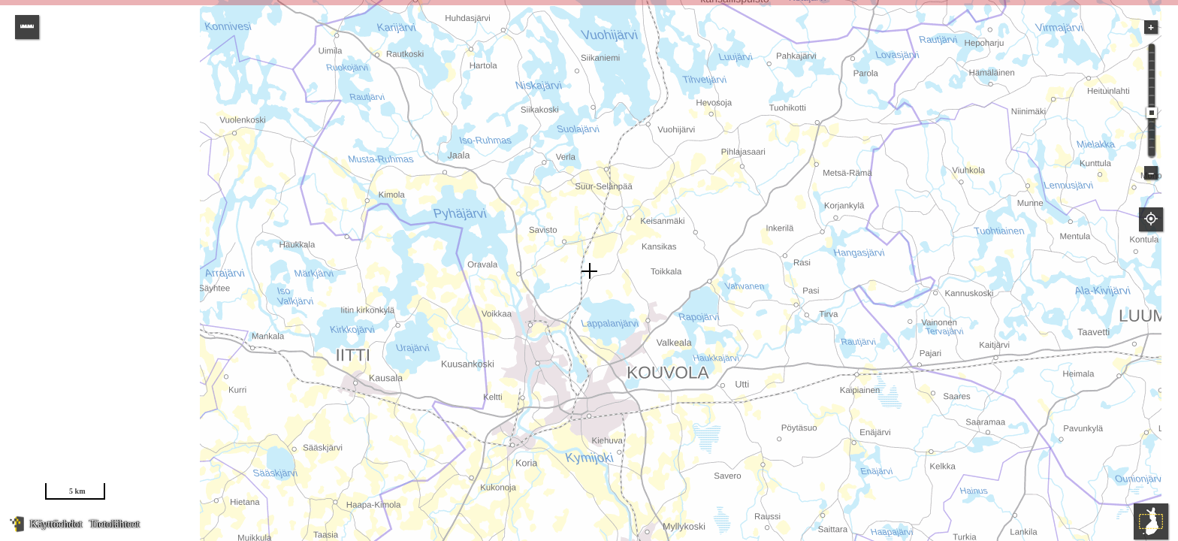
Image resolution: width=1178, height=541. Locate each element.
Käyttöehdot (56, 524)
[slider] (1151, 112)
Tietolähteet (114, 524)
